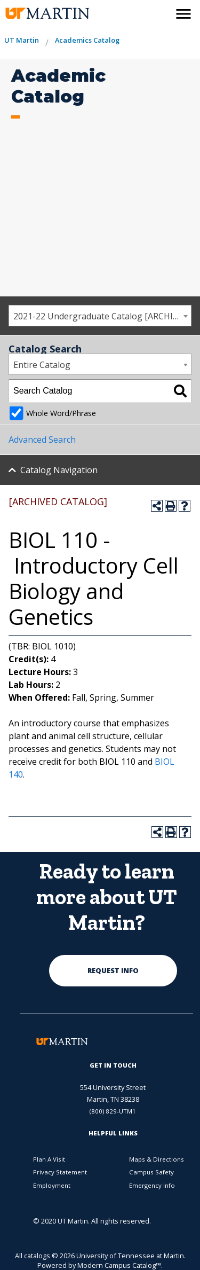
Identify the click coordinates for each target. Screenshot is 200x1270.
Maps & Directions (156, 1159)
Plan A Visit (49, 1159)
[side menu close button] (183, 14)
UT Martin (21, 40)
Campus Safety (151, 1172)
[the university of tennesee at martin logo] (40, 13)
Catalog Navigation (59, 470)
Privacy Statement (60, 1172)
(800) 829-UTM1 (113, 1111)
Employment (51, 1185)
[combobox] (100, 315)
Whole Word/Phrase (61, 413)
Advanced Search (42, 439)
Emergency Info (152, 1185)
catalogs (37, 1255)
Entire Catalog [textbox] (41, 365)
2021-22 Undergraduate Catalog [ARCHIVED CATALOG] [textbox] (102, 316)
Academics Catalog (87, 40)
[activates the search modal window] (160, 11)
